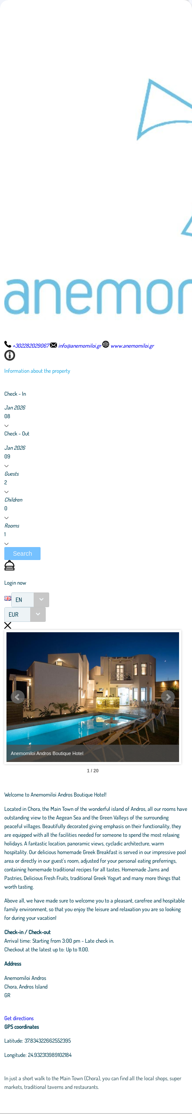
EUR (14, 614)
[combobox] (30, 599)
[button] (22, 553)
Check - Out (16, 433)
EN (19, 599)
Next (168, 697)
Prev (18, 697)
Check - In (15, 393)
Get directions (19, 1018)
